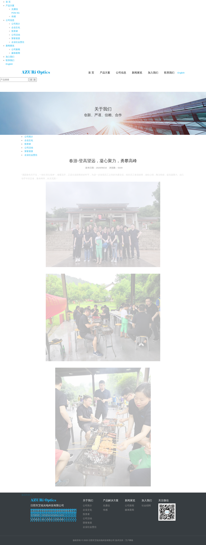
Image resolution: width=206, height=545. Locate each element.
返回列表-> (26, 491)
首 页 (8, 2)
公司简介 (15, 23)
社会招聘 (146, 505)
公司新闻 (15, 49)
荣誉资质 (15, 38)
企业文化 (15, 27)
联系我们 (10, 60)
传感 (13, 16)
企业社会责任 (17, 42)
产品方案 (10, 5)
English (9, 64)
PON (13, 13)
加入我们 (10, 56)
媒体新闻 (15, 53)
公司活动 (15, 35)
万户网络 (129, 540)
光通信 (14, 9)
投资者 (14, 31)
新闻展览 (10, 45)
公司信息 (10, 20)
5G (18, 13)
